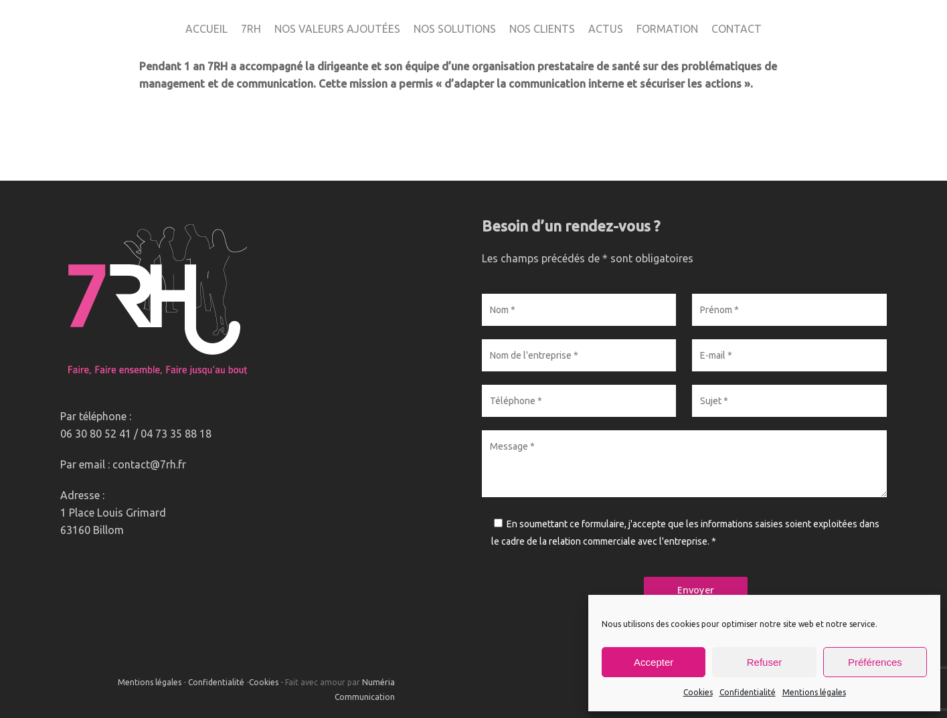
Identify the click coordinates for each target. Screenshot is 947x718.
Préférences (875, 662)
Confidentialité (747, 692)
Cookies (698, 692)
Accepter (653, 662)
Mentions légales (814, 692)
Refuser (764, 662)
